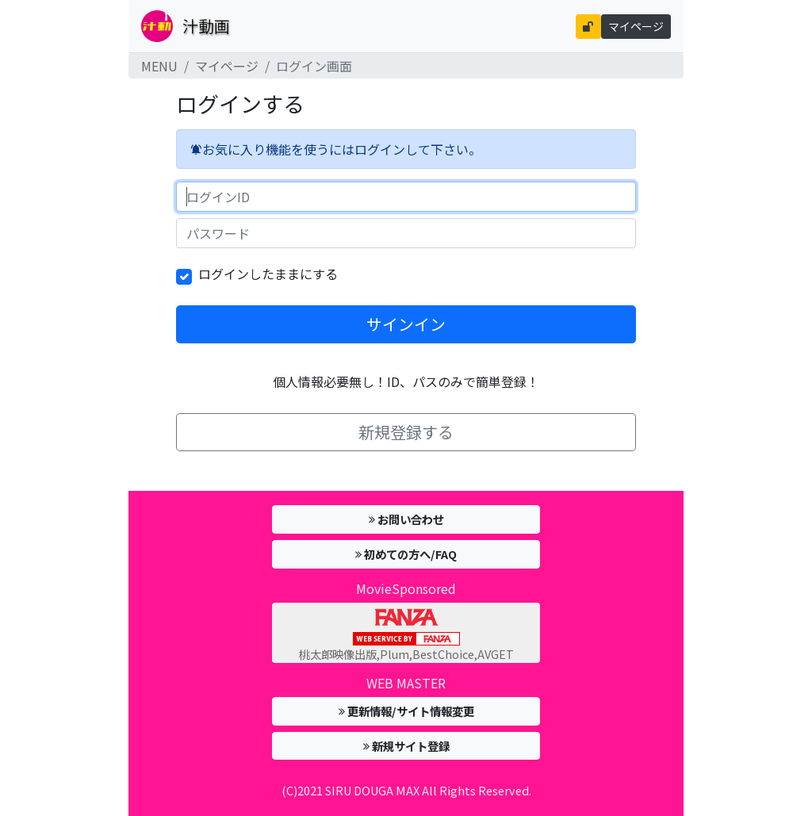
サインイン (406, 323)
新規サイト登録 (406, 745)
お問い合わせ (406, 519)
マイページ (636, 26)
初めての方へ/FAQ (406, 554)
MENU (159, 65)
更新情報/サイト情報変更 (406, 711)
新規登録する (406, 431)
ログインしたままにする (268, 273)
